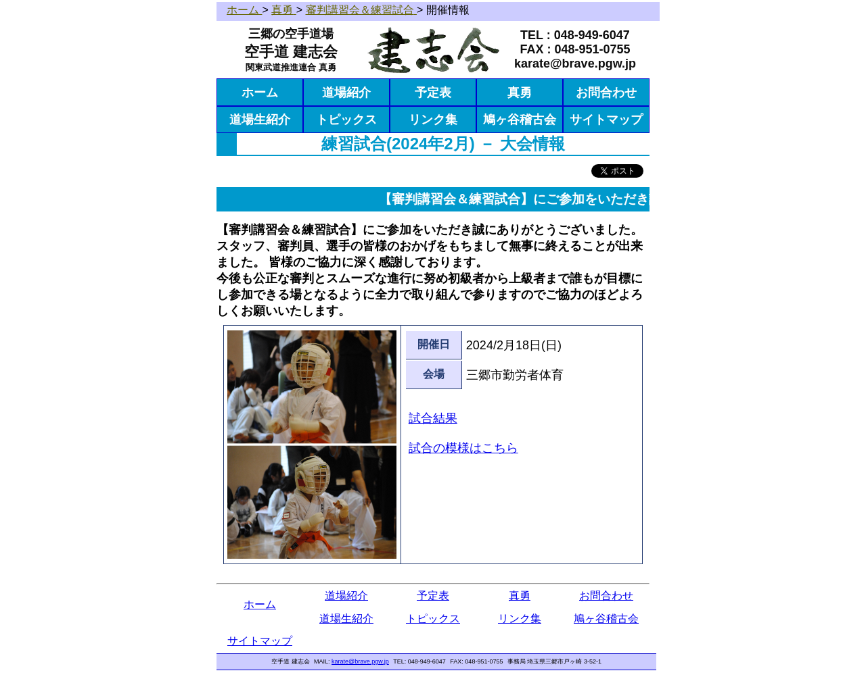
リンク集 (433, 119)
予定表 (433, 92)
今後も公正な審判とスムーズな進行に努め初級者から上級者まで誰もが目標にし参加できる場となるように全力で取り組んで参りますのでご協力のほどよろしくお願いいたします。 (429, 295)
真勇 (519, 92)
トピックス (346, 119)
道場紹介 (346, 92)
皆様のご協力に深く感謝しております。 (378, 262)
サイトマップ (606, 119)
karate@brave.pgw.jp (360, 661)
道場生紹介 (259, 119)
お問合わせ (606, 92)
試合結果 (433, 418)
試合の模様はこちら (463, 448)
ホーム (260, 92)
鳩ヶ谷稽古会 (519, 119)
